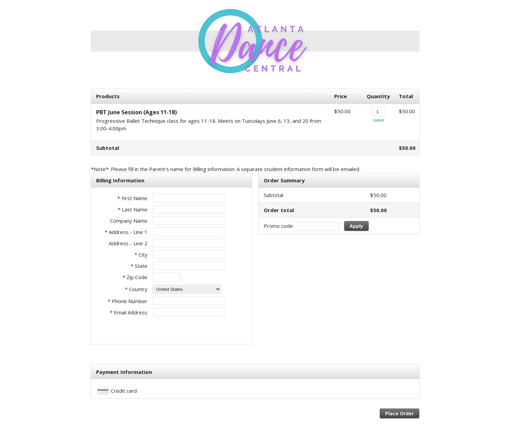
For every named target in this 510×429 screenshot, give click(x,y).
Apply (356, 226)
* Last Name (132, 209)
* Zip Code (134, 277)
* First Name (132, 198)
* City (140, 254)
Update (378, 120)
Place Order (399, 413)
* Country (136, 289)
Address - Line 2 (128, 243)
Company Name (128, 220)
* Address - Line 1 (126, 232)
